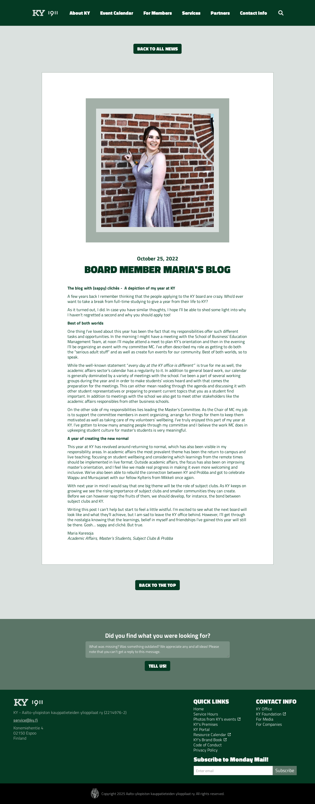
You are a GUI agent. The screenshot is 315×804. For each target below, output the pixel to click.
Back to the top (157, 585)
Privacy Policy (205, 750)
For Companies (269, 724)
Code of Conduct (207, 744)
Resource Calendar (209, 734)
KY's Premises (205, 724)
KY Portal (201, 729)
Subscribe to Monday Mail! (231, 759)
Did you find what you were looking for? (157, 635)
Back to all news (157, 48)
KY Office (264, 708)
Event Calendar (116, 12)
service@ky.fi (25, 720)
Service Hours (205, 713)
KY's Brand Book (207, 739)
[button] (80, 13)
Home (198, 708)
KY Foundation (269, 713)
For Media (264, 719)
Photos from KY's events (214, 719)
